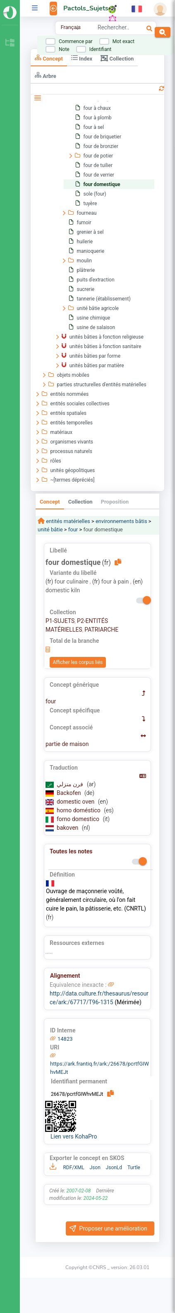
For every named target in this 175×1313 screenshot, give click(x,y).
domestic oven (76, 801)
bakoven (68, 827)
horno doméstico (79, 810)
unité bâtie (50, 529)
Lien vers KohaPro (73, 1136)
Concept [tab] (49, 57)
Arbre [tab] (45, 75)
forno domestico (79, 819)
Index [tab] (81, 57)
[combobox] (113, 28)
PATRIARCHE (101, 629)
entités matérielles (67, 521)
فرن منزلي (71, 784)
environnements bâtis (121, 521)
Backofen (69, 793)
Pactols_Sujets (85, 8)
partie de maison (67, 744)
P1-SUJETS (60, 621)
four (73, 529)
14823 (65, 1039)
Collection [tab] (117, 58)
